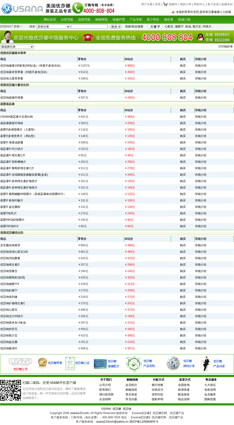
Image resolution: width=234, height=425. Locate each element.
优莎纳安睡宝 (8, 271)
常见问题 (131, 399)
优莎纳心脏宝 (8, 309)
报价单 (168, 19)
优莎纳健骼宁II (9, 284)
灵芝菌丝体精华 (10, 245)
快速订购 (184, 19)
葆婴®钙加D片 (9, 226)
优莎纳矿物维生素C (12, 303)
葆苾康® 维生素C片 (12, 155)
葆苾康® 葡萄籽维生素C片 (17, 168)
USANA (106, 408)
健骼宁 (179, 26)
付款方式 (158, 379)
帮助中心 (199, 4)
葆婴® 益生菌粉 (10, 207)
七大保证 (210, 385)
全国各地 (184, 385)
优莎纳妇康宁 (8, 290)
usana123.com (79, 413)
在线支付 (157, 389)
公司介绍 (105, 385)
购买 (183, 65)
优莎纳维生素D (10, 264)
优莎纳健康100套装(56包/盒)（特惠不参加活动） (31, 65)
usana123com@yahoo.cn (112, 421)
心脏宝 (169, 26)
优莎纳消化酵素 (10, 258)
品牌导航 (84, 19)
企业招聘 (105, 399)
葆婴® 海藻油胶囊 (11, 142)
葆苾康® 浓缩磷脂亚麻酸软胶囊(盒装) (24, 174)
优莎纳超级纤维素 (11, 97)
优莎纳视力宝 (8, 335)
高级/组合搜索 (134, 26)
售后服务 (211, 379)
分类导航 (67, 19)
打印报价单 (225, 46)
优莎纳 (127, 408)
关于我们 (106, 379)
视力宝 (196, 26)
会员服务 (210, 394)
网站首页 (50, 19)
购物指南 (132, 379)
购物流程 (131, 389)
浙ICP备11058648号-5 (143, 421)
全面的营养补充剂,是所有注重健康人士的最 (203, 12)
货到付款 (157, 394)
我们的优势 (106, 394)
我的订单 (185, 4)
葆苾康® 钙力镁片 (11, 149)
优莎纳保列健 (8, 297)
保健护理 (118, 19)
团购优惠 (210, 399)
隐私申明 (157, 399)
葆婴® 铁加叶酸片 (11, 200)
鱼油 (188, 26)
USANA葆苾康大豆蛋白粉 (16, 116)
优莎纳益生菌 (8, 342)
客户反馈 (213, 4)
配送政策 (184, 394)
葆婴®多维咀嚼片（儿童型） (18, 129)
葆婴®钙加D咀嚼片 (12, 219)
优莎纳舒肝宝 (8, 329)
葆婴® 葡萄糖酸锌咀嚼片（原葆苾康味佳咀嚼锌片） (33, 194)
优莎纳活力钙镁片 (11, 316)
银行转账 (157, 385)
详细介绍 (200, 65)
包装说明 (210, 389)
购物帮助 (101, 19)
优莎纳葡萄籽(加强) (12, 277)
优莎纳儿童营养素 (11, 78)
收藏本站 (227, 4)
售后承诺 (131, 394)
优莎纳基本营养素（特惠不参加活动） (24, 72)
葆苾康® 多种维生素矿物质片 (18, 181)
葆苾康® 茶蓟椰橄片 (13, 161)
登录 (158, 4)
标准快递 (184, 389)
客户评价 (153, 19)
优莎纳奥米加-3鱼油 (13, 322)
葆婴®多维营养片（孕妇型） (18, 136)
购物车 (170, 4)
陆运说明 (184, 399)
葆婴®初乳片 (8, 213)
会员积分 (131, 385)
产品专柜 (136, 19)
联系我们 (105, 389)
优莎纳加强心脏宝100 (14, 251)
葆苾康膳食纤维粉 (11, 123)
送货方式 (185, 379)
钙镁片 (207, 26)
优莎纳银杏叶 (8, 348)
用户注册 (147, 4)
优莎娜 (116, 408)
